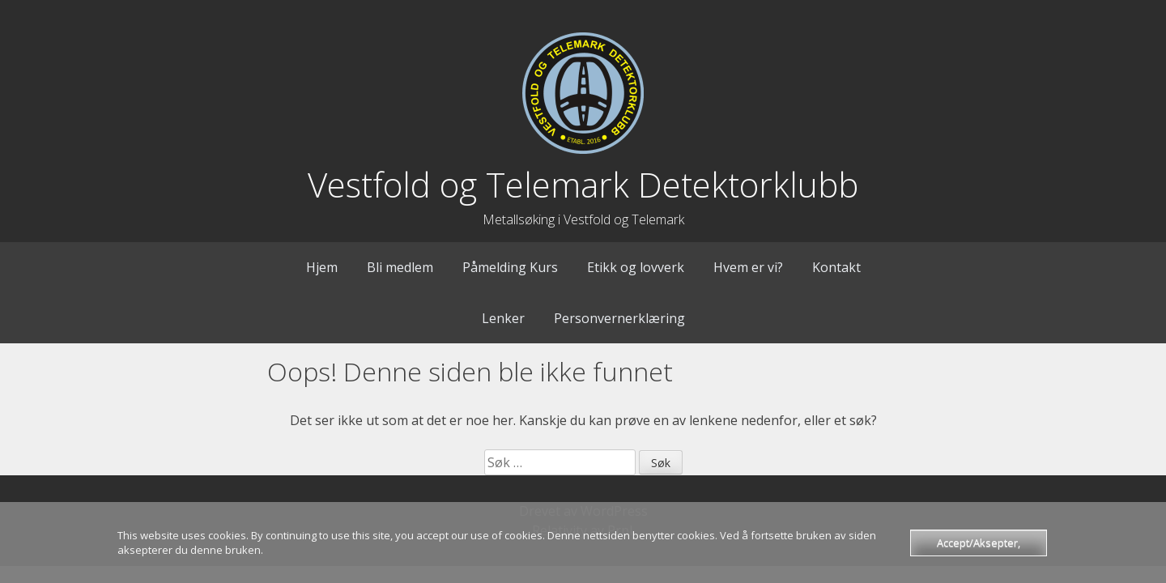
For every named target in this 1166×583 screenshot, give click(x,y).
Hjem (322, 267)
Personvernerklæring (619, 318)
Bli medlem (400, 267)
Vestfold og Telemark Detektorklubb (583, 184)
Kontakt (836, 267)
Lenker (503, 318)
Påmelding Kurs (510, 267)
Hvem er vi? (748, 267)
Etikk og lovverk (635, 267)
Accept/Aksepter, (978, 542)
